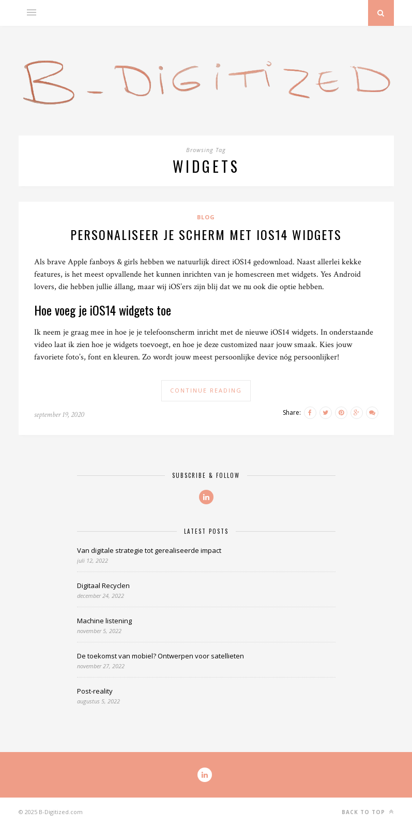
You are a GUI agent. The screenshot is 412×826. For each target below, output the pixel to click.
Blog (206, 217)
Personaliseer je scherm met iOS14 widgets (206, 234)
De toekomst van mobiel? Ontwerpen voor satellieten (160, 655)
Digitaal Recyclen (103, 585)
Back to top (368, 812)
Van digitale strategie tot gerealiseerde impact (149, 550)
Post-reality (95, 691)
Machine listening (104, 620)
